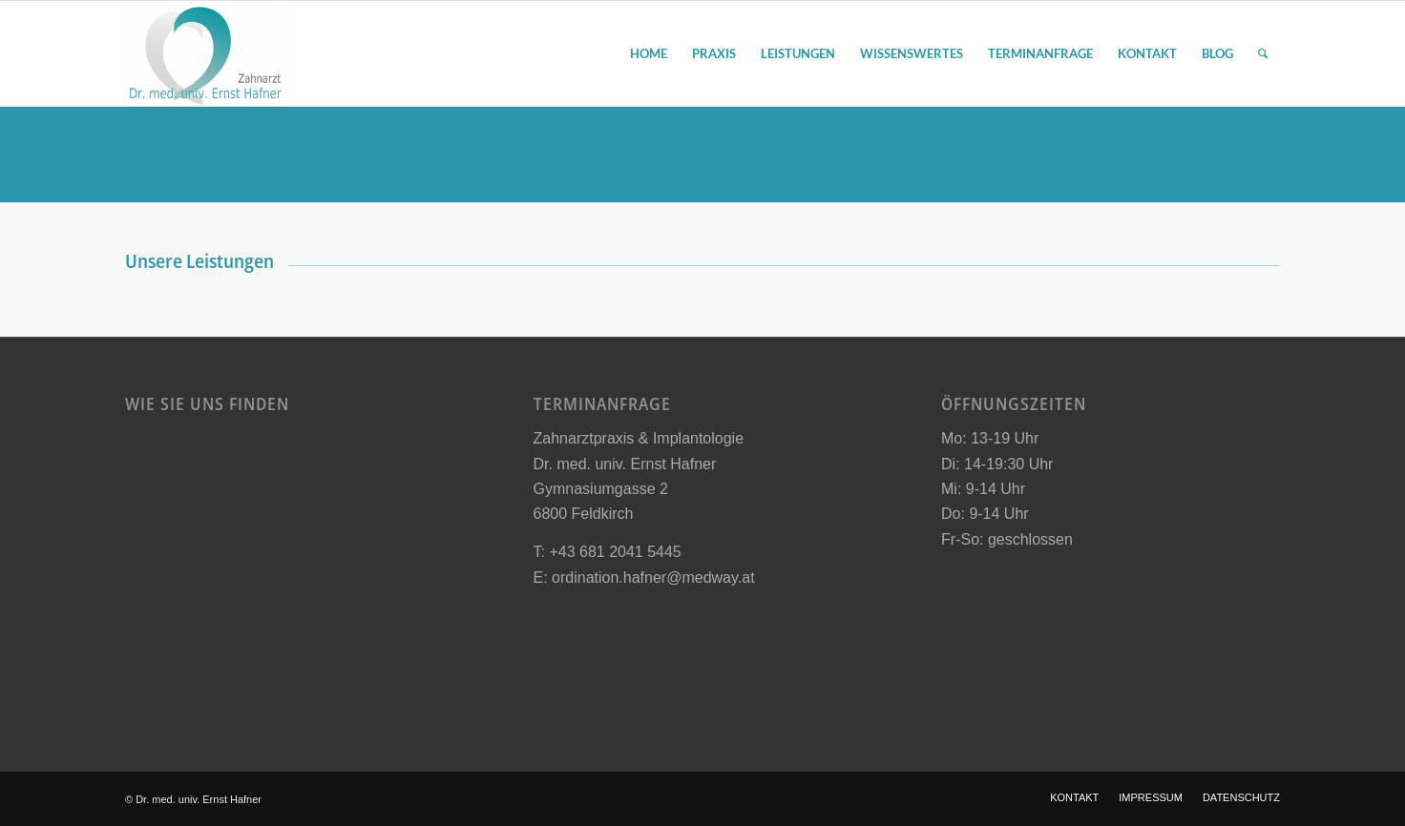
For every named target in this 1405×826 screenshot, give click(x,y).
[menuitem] (649, 53)
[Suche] (1263, 53)
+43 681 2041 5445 (615, 552)
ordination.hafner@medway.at (653, 577)
